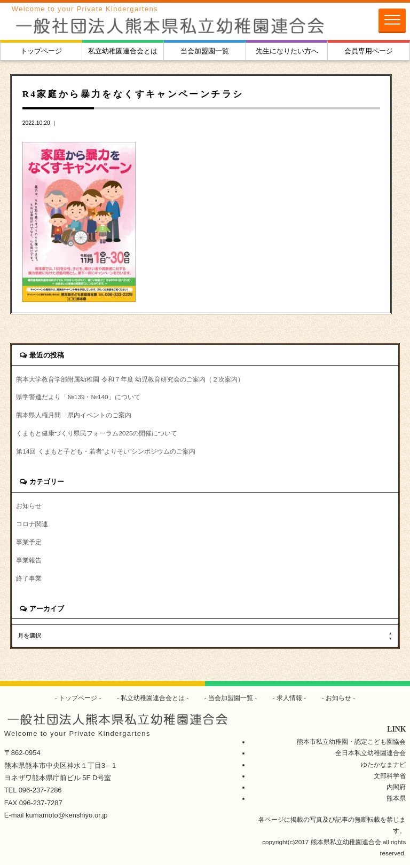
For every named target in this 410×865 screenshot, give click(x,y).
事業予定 (29, 541)
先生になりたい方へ (287, 51)
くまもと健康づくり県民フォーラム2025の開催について (96, 433)
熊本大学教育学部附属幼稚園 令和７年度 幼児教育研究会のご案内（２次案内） (130, 379)
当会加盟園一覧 (204, 51)
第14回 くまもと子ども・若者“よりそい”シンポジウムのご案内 (105, 451)
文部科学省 (390, 775)
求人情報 (289, 697)
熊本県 (396, 798)
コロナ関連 (32, 523)
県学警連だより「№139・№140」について (78, 396)
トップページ (41, 51)
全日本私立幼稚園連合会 (370, 752)
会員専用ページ (368, 51)
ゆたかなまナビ (383, 764)
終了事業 (29, 578)
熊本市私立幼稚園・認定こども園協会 (351, 741)
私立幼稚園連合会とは (122, 51)
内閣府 (396, 786)
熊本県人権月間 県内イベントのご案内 (73, 414)
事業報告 (29, 560)
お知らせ (29, 505)
